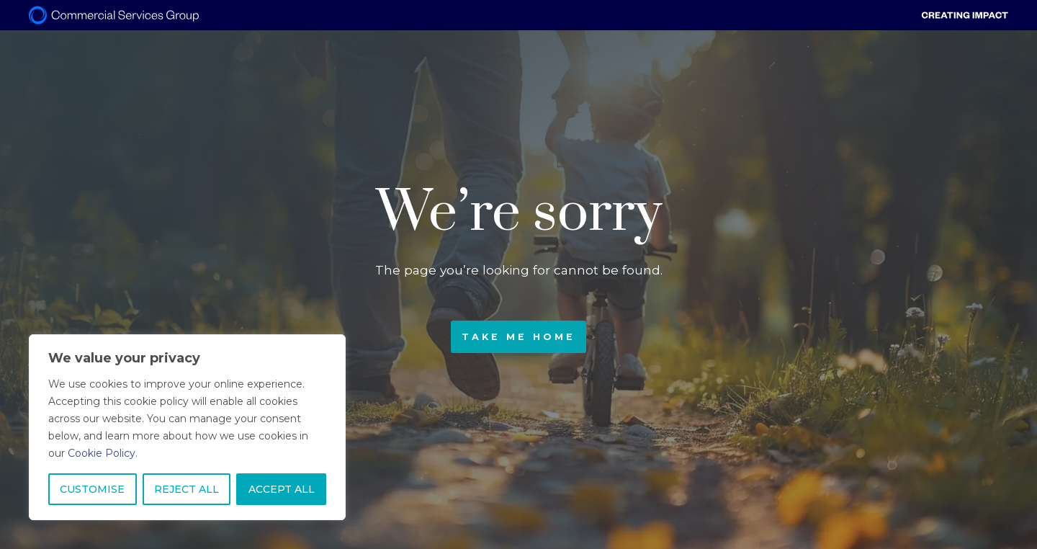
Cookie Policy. (103, 453)
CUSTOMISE (92, 489)
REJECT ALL (186, 489)
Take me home (518, 336)
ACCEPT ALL (281, 489)
